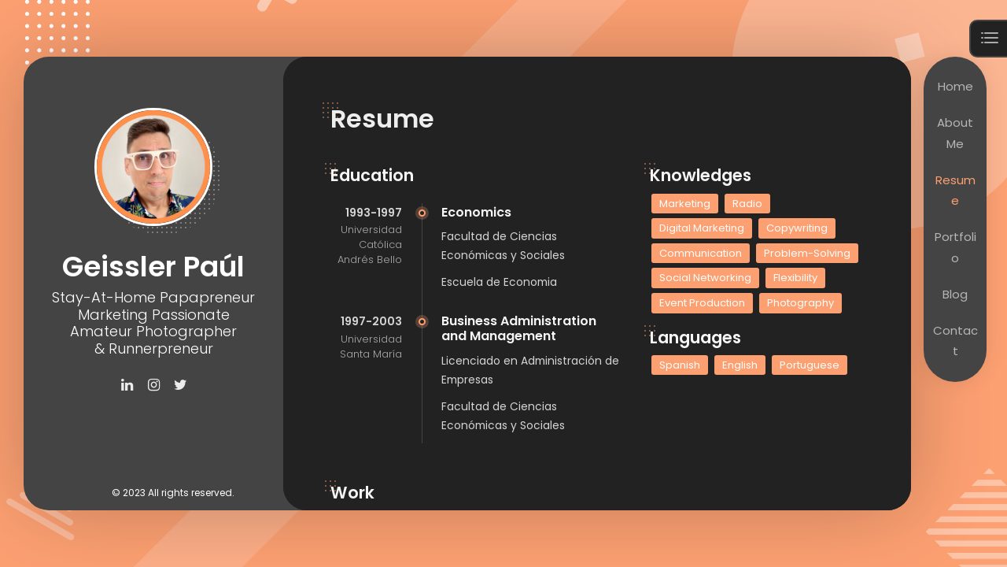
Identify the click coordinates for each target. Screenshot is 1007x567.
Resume (955, 190)
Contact (955, 340)
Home (955, 86)
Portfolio (955, 246)
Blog (955, 294)
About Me (955, 132)
